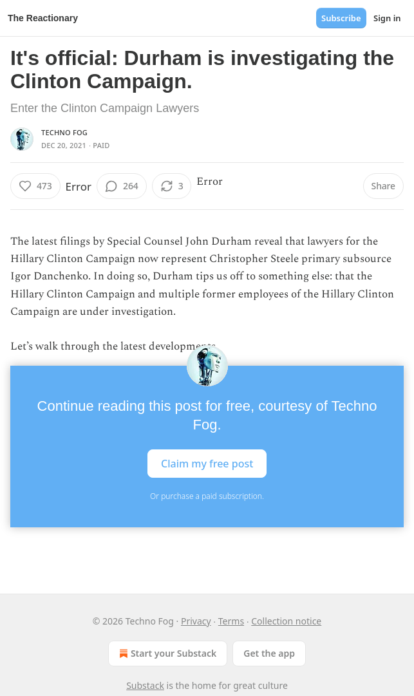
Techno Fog (64, 132)
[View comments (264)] (122, 186)
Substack (145, 685)
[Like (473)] (35, 186)
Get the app (269, 653)
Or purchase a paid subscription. (207, 496)
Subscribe (341, 18)
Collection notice (286, 621)
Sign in (387, 18)
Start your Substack (166, 653)
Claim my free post (207, 463)
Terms (231, 621)
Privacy (196, 621)
